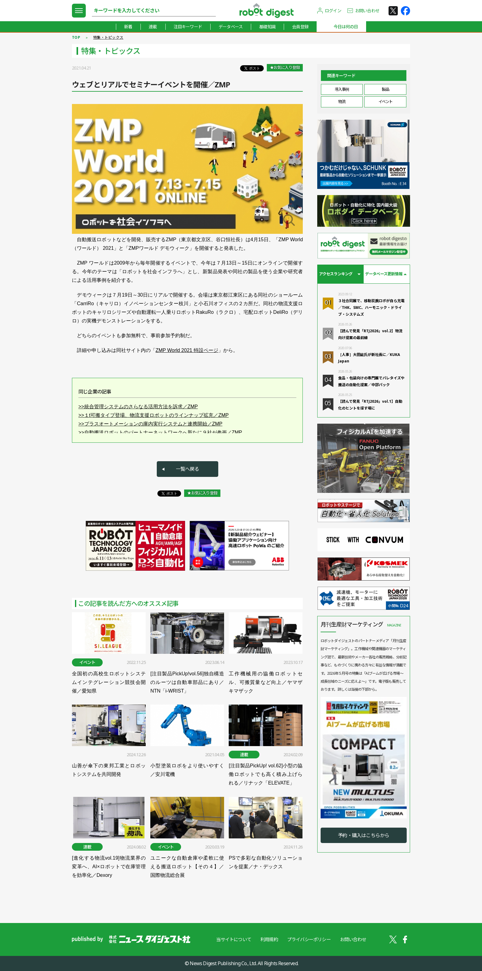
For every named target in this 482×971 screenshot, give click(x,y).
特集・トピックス (108, 37)
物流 (341, 101)
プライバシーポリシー (309, 939)
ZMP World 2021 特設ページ (187, 350)
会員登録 (300, 27)
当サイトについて (233, 939)
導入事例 (342, 89)
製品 (385, 89)
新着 (128, 27)
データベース (231, 27)
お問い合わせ (367, 11)
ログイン (333, 11)
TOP (76, 37)
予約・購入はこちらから (363, 835)
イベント (385, 101)
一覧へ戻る (187, 469)
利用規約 (269, 939)
